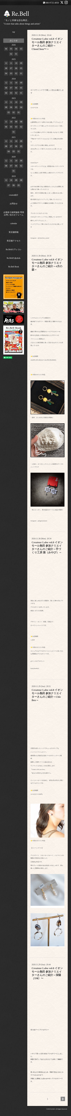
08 (6, 68)
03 (21, 49)
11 (11, 63)
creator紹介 (13, 195)
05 (11, 49)
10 (16, 63)
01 (16, 54)
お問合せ (14, 204)
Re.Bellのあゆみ (14, 258)
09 (21, 63)
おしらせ (14, 40)
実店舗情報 (14, 232)
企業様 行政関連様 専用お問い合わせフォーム (13, 213)
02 (11, 54)
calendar (13, 223)
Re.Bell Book (13, 267)
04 (16, 49)
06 (6, 49)
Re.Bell (52, 1109)
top (13, 32)
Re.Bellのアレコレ (14, 249)
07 (11, 68)
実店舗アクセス (14, 241)
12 (6, 63)
